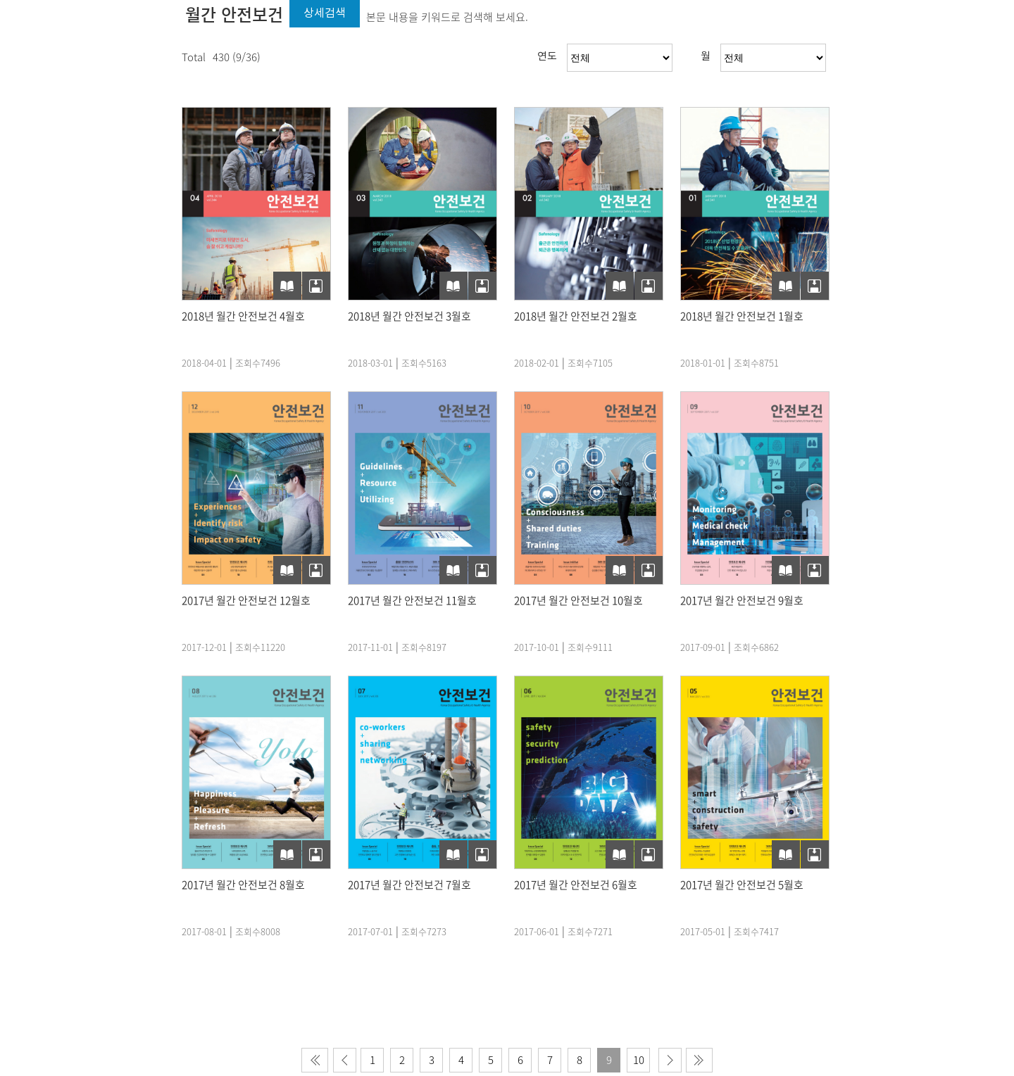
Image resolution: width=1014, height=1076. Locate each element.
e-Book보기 (287, 286)
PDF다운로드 (316, 286)
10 (638, 1060)
